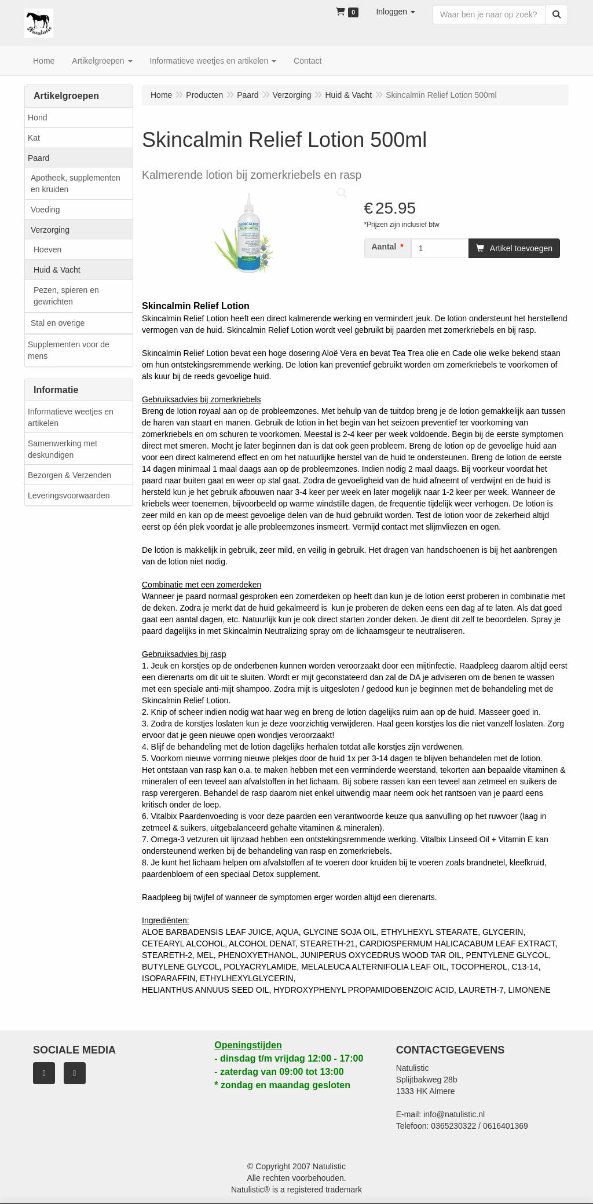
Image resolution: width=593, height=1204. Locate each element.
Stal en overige (58, 323)
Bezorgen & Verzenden (69, 475)
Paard (38, 158)
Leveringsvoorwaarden (69, 495)
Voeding (45, 209)
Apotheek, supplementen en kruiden (75, 183)
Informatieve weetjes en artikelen (71, 417)
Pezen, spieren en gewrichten (66, 295)
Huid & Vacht (57, 269)
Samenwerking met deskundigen (62, 449)
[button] (395, 11)
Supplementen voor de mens (68, 350)
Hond (37, 117)
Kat (34, 137)
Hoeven (47, 249)
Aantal (384, 247)
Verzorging (50, 229)
